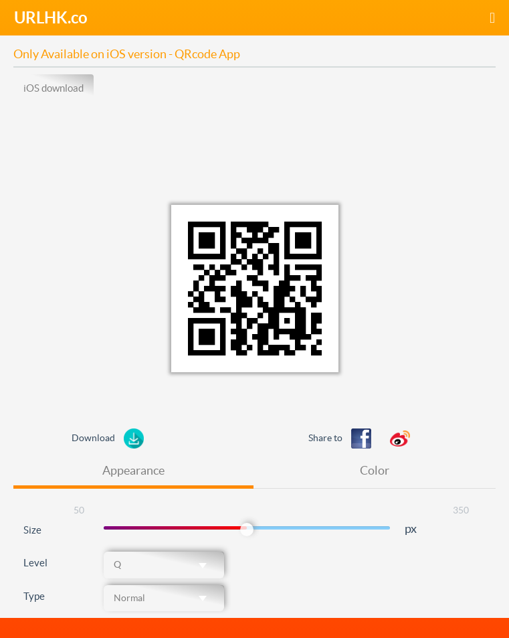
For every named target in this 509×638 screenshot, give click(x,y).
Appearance (133, 470)
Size (32, 530)
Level (35, 562)
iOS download (53, 88)
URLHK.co (51, 18)
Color (374, 470)
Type (34, 596)
